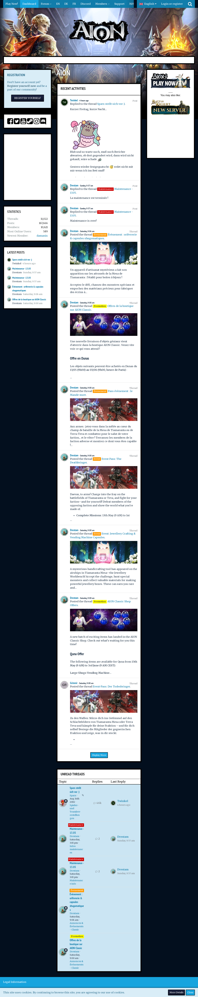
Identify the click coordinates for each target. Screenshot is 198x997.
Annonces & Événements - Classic (76, 926)
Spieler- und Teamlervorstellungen (75, 812)
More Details (176, 992)
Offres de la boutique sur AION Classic (29, 299)
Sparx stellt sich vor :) (22, 259)
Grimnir (73, 683)
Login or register (172, 3)
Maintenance (75, 824)
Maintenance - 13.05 (21, 268)
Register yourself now (21, 85)
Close (190, 992)
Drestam (17, 272)
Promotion (77, 936)
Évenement (77, 890)
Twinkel (16, 263)
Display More (99, 755)
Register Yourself (27, 98)
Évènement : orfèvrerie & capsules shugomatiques (77, 902)
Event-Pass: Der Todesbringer (111, 686)
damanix (42, 235)
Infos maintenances (76, 849)
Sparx (73, 795)
